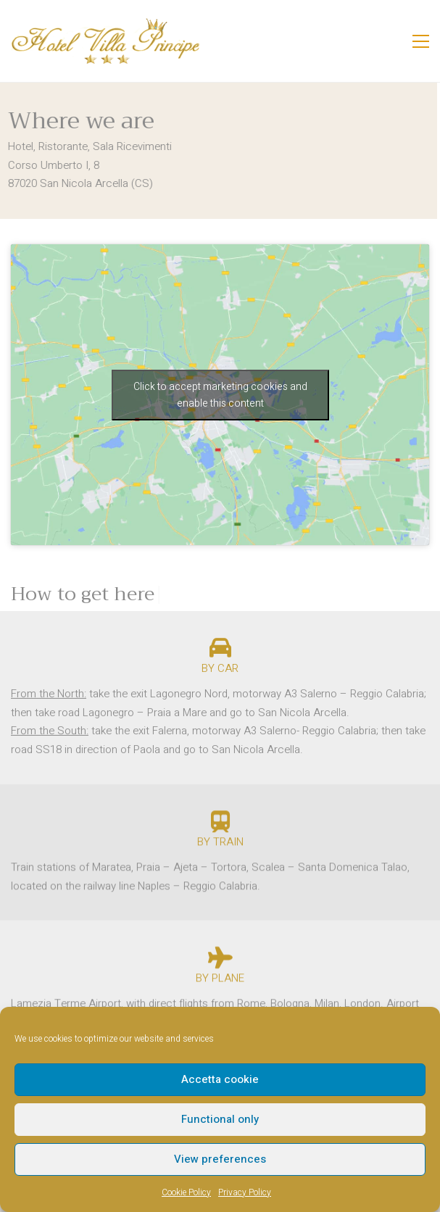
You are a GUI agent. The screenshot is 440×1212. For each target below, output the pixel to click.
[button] (420, 41)
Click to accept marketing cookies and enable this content (220, 395)
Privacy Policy (244, 1192)
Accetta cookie (220, 1079)
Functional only (220, 1119)
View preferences (220, 1159)
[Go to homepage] (105, 41)
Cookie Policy (186, 1192)
